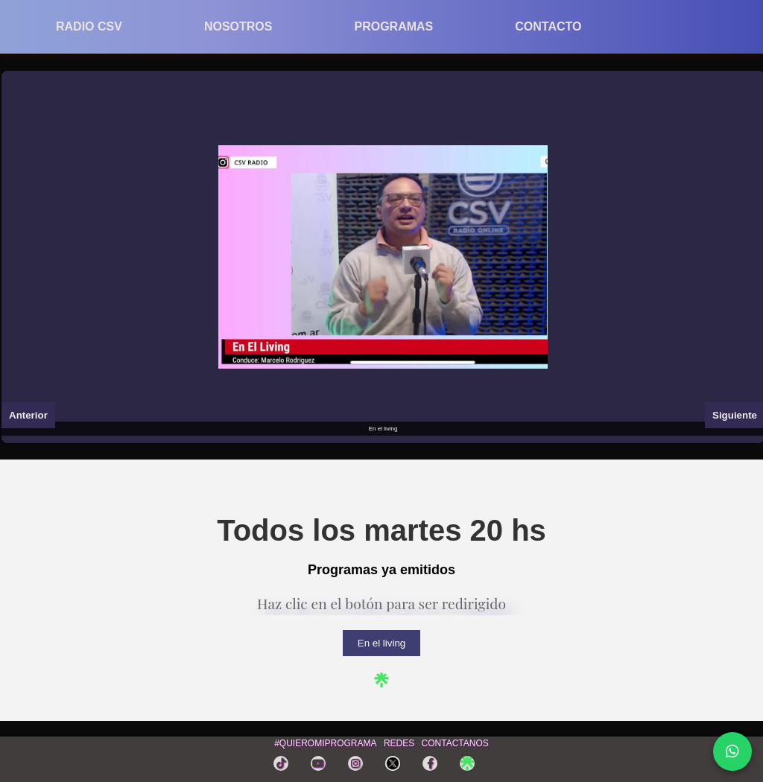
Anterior (28, 415)
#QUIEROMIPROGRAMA (325, 743)
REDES (399, 743)
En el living (381, 643)
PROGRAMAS (393, 26)
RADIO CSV (89, 26)
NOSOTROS (238, 26)
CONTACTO (548, 26)
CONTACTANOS (455, 743)
